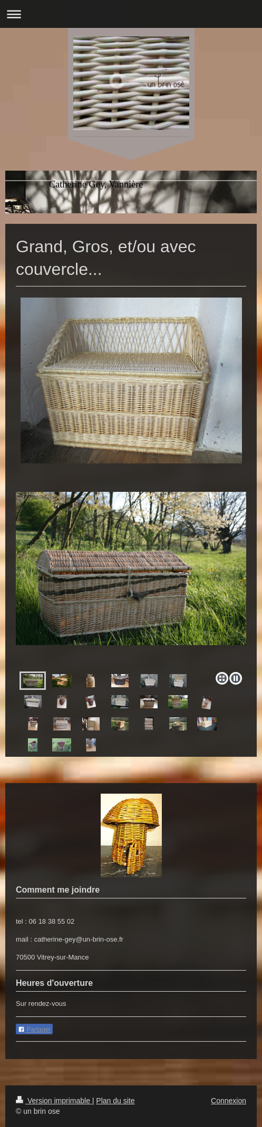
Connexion (228, 1100)
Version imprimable (54, 1100)
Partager (34, 1029)
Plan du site (115, 1100)
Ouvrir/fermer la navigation (131, 14)
